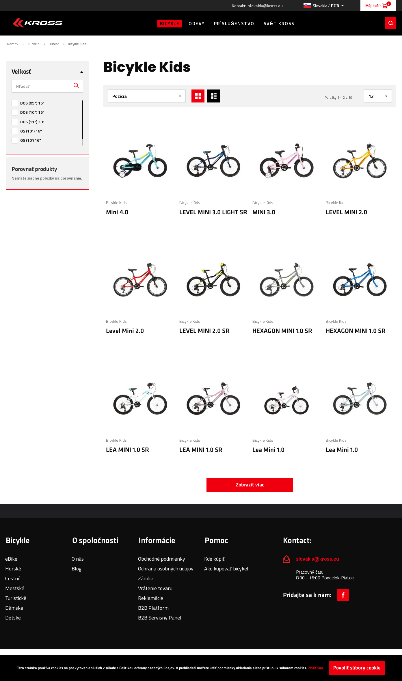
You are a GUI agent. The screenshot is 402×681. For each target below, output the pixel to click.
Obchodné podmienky (161, 559)
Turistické (15, 598)
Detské (13, 618)
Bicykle (34, 43)
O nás (78, 559)
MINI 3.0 (263, 212)
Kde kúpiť (214, 559)
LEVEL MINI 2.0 (346, 212)
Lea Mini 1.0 (268, 450)
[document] (201, 668)
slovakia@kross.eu (265, 6)
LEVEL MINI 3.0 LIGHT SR (213, 212)
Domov (12, 43)
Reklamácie (150, 598)
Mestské (14, 588)
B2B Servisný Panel (159, 618)
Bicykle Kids (116, 202)
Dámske (14, 608)
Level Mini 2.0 (125, 331)
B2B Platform (153, 608)
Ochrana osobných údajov (165, 568)
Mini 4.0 (117, 212)
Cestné (13, 578)
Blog (76, 568)
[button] (323, 6)
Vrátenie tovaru (155, 588)
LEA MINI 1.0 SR (127, 450)
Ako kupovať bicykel (226, 568)
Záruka (145, 578)
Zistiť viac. (316, 668)
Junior (54, 43)
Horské (13, 568)
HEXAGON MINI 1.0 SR (282, 331)
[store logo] (38, 22)
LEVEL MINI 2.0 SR (204, 331)
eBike (11, 559)
